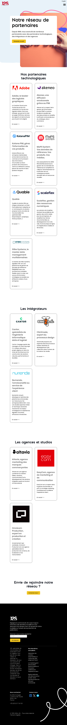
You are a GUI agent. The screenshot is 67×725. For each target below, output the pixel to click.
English (64, 1)
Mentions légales (15, 715)
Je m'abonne (15, 640)
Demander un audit (19, 41)
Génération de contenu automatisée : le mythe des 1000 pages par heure (33, 656)
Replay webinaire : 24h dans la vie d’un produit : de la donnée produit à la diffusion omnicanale (33, 679)
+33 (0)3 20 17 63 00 (16, 703)
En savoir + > (16, 124)
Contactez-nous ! (33, 593)
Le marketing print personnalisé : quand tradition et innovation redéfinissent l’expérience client (33, 667)
